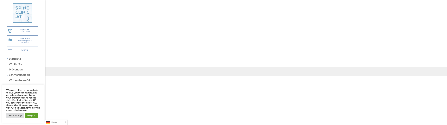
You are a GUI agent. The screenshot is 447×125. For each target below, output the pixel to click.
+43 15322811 (25, 31)
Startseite (15, 58)
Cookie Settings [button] (15, 115)
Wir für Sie (15, 64)
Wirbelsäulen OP (19, 80)
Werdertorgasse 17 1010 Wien (24, 41)
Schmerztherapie (19, 74)
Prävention (16, 69)
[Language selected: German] (56, 122)
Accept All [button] (31, 115)
